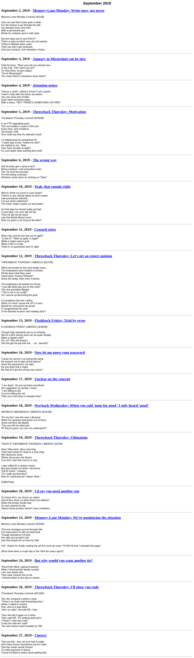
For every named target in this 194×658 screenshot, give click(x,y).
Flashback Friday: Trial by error (60, 320)
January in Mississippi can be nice (59, 59)
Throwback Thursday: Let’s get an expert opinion (73, 256)
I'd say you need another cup (57, 491)
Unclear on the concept (52, 379)
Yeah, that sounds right (52, 186)
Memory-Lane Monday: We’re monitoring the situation (78, 518)
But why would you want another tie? (64, 560)
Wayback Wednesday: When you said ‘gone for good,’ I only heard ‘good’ (92, 405)
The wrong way (45, 160)
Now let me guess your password (60, 352)
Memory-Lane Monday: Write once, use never (69, 10)
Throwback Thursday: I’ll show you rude (67, 587)
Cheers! (41, 635)
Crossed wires (45, 229)
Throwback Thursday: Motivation (59, 112)
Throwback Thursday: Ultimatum (61, 437)
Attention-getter (45, 85)
